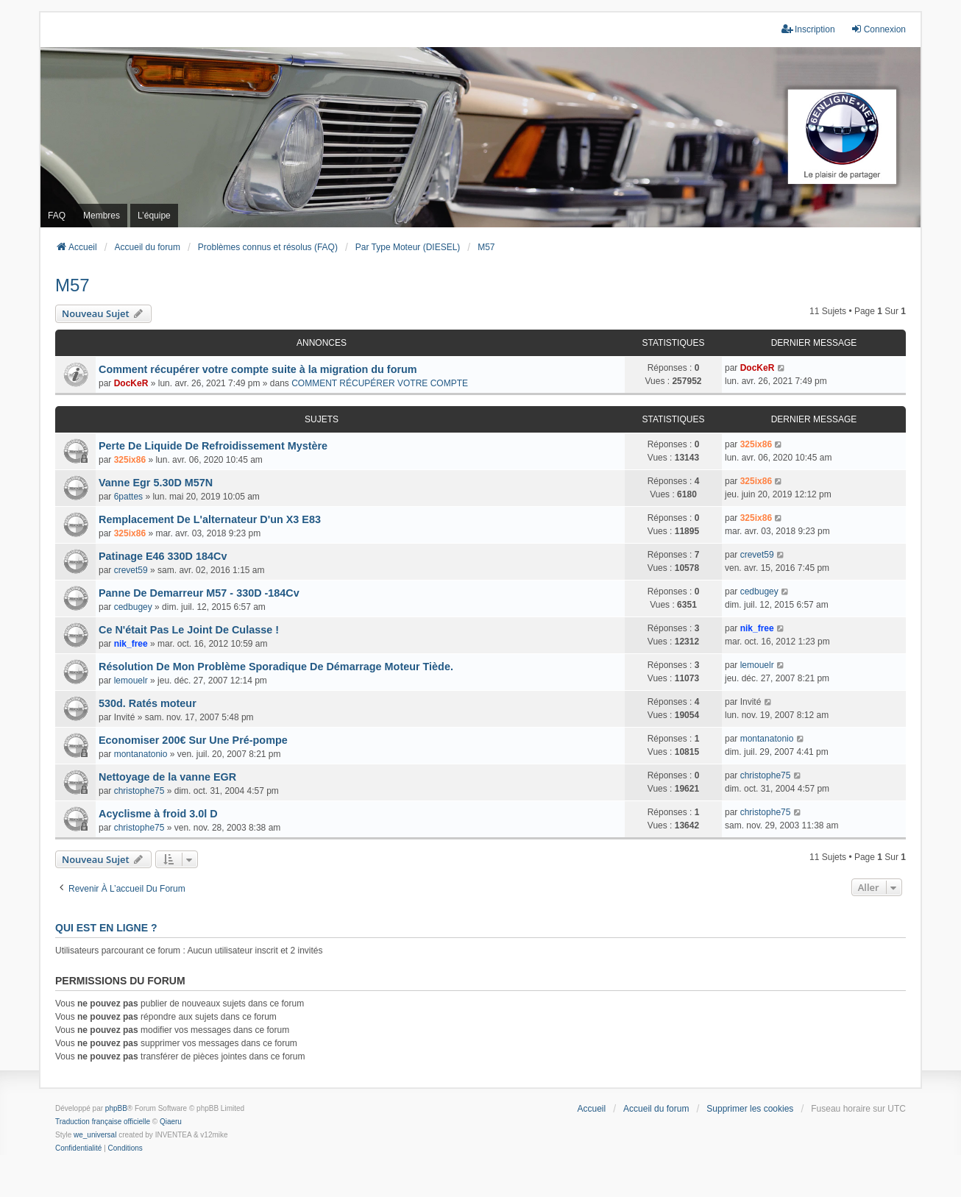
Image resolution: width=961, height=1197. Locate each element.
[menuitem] (78, 1148)
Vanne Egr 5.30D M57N (156, 483)
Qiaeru (171, 1122)
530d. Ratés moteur (147, 703)
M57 (72, 285)
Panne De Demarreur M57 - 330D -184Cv (199, 593)
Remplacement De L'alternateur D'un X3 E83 (210, 519)
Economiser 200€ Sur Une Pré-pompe (193, 740)
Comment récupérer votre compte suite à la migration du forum (258, 369)
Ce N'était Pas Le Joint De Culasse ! (189, 630)
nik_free (131, 644)
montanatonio (141, 754)
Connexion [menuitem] (878, 29)
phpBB (116, 1108)
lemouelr (131, 680)
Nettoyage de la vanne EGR (167, 777)
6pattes (128, 496)
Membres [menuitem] (101, 215)
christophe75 (139, 791)
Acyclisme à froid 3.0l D (158, 814)
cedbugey (133, 607)
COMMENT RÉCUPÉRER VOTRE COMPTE (379, 383)
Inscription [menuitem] (808, 29)
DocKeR (131, 383)
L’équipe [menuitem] (154, 215)
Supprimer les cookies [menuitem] (749, 1109)
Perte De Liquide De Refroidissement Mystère (213, 446)
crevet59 (131, 570)
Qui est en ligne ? (106, 928)
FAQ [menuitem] (56, 215)
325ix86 (130, 460)
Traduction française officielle (102, 1122)
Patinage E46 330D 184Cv (163, 556)
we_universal (95, 1135)
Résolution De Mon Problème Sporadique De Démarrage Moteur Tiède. (276, 666)
